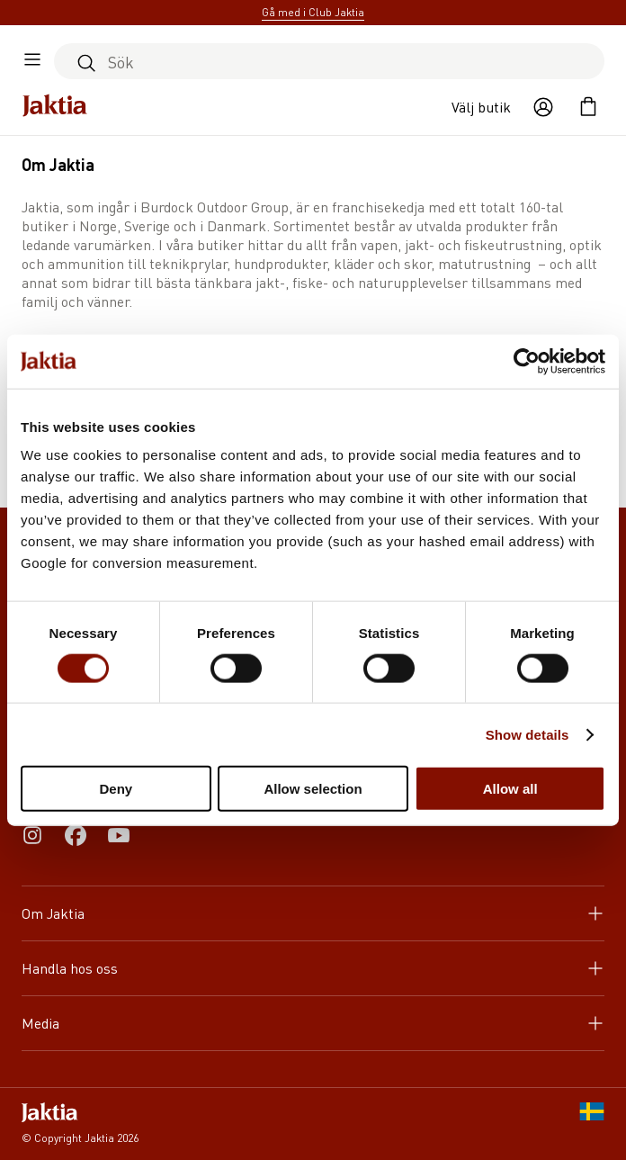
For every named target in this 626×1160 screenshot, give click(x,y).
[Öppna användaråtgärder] (543, 107)
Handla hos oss (313, 967)
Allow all (510, 788)
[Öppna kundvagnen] (588, 107)
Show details (527, 734)
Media (313, 1022)
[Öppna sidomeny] (32, 61)
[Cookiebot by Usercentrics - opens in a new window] (526, 360)
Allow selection (313, 788)
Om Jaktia (313, 913)
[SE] (591, 1124)
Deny (115, 788)
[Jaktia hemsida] (55, 107)
